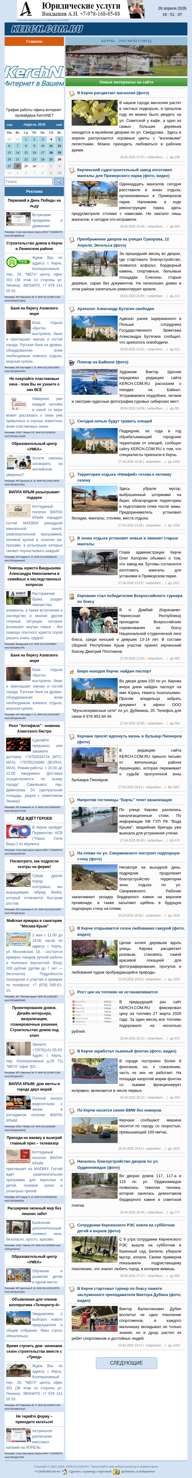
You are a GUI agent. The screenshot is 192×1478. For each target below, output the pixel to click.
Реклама (34, 191)
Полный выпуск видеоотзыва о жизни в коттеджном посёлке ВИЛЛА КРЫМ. (34, 1109)
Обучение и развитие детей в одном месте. (47, 1276)
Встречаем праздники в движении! (47, 220)
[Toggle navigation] (175, 28)
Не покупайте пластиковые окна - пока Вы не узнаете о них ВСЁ (34, 384)
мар (9, 124)
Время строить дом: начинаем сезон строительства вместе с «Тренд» (34, 1351)
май (59, 124)
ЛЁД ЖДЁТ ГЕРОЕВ (34, 818)
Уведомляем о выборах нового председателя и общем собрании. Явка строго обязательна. (34, 1325)
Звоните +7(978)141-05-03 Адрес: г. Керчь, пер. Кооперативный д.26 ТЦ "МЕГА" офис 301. (34, 1055)
